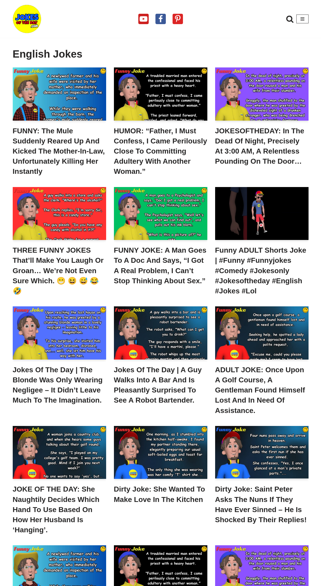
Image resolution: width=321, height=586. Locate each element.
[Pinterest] (178, 19)
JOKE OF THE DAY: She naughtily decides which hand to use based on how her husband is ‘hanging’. (56, 509)
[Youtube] (143, 19)
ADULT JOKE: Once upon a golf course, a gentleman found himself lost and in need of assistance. (260, 390)
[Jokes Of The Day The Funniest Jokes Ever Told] (27, 19)
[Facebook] (160, 19)
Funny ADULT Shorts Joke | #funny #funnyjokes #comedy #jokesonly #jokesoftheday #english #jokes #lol (260, 270)
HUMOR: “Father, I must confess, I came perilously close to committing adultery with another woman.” (160, 151)
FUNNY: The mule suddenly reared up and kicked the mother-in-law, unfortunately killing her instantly (59, 151)
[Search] (290, 19)
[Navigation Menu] (302, 19)
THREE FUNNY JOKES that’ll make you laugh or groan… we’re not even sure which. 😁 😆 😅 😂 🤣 (58, 270)
